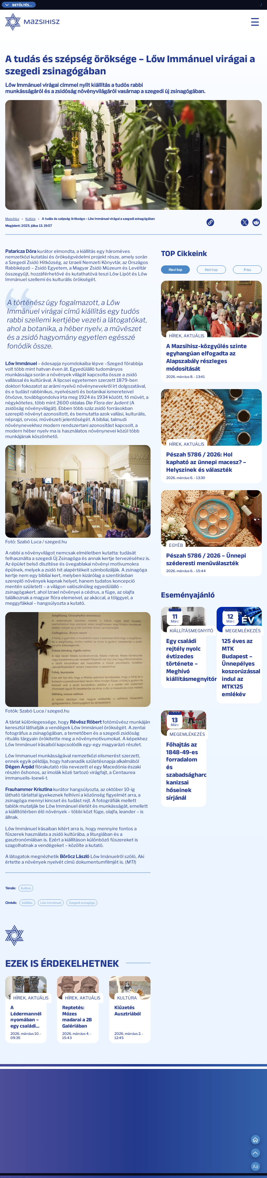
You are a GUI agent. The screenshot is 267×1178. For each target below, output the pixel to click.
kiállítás (27, 903)
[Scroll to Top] (255, 1153)
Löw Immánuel (50, 903)
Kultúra (30, 219)
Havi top (175, 269)
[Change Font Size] (255, 1166)
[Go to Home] (255, 1139)
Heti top (211, 269)
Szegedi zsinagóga (82, 903)
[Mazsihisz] (33, 22)
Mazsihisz (12, 219)
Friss (247, 269)
